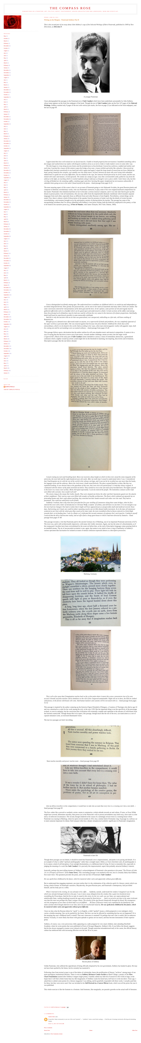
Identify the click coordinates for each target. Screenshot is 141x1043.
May (5, 36)
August (5, 50)
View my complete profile (12, 389)
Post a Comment (48, 1027)
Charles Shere (51, 1016)
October (6, 38)
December (6, 45)
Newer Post (47, 1030)
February (6, 43)
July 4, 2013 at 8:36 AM (56, 1023)
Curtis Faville (10, 386)
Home (90, 1030)
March (5, 41)
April (5, 60)
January (5, 67)
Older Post (134, 1030)
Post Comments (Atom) (56, 1034)
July (5, 53)
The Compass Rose (70, 8)
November (6, 72)
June (5, 55)
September (6, 75)
